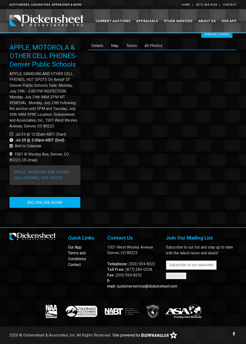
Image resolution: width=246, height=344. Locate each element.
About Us (207, 21)
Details (97, 45)
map (32, 160)
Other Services (178, 21)
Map (115, 45)
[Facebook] (234, 334)
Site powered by (144, 335)
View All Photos (216, 34)
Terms (131, 45)
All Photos (153, 45)
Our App (229, 21)
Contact (230, 4)
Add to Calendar (28, 146)
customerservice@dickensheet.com (147, 286)
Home (186, 4)
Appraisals (147, 21)
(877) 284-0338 (206, 4)
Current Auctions (113, 21)
